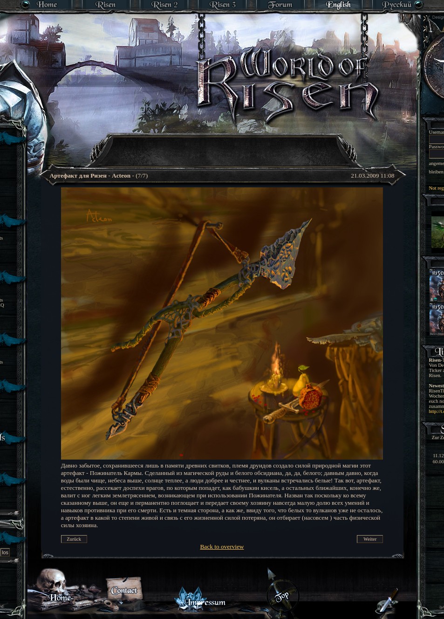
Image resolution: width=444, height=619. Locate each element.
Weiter (369, 539)
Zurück (74, 539)
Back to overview (222, 546)
